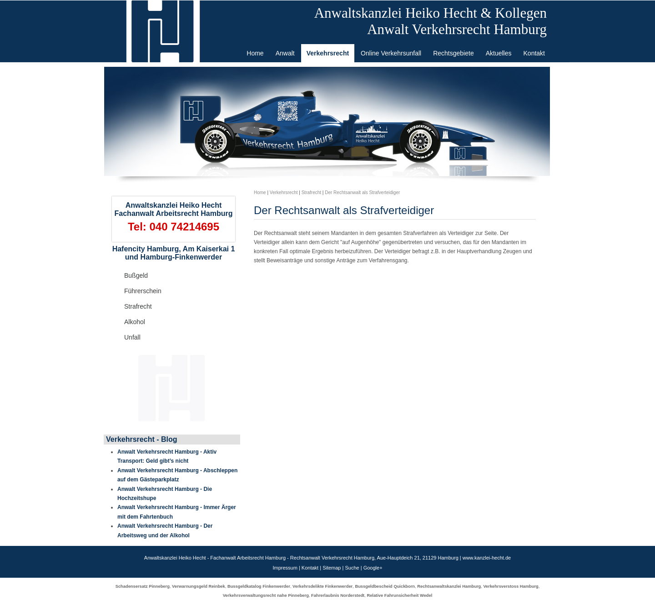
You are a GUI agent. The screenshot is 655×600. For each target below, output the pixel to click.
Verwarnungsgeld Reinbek (198, 586)
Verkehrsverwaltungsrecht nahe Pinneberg (266, 595)
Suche (352, 567)
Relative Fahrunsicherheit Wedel (399, 595)
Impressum (284, 567)
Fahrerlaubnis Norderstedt (337, 595)
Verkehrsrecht (284, 192)
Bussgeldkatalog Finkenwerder (258, 586)
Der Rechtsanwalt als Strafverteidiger (362, 192)
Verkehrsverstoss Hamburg (510, 586)
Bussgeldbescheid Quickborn (385, 586)
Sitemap (331, 567)
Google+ (373, 567)
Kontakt (310, 567)
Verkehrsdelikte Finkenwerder (322, 586)
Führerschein (142, 291)
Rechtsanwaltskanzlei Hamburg (449, 586)
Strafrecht (138, 306)
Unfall (132, 337)
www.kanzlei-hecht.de (487, 557)
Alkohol (134, 321)
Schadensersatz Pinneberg (143, 586)
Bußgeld (136, 275)
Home (260, 192)
